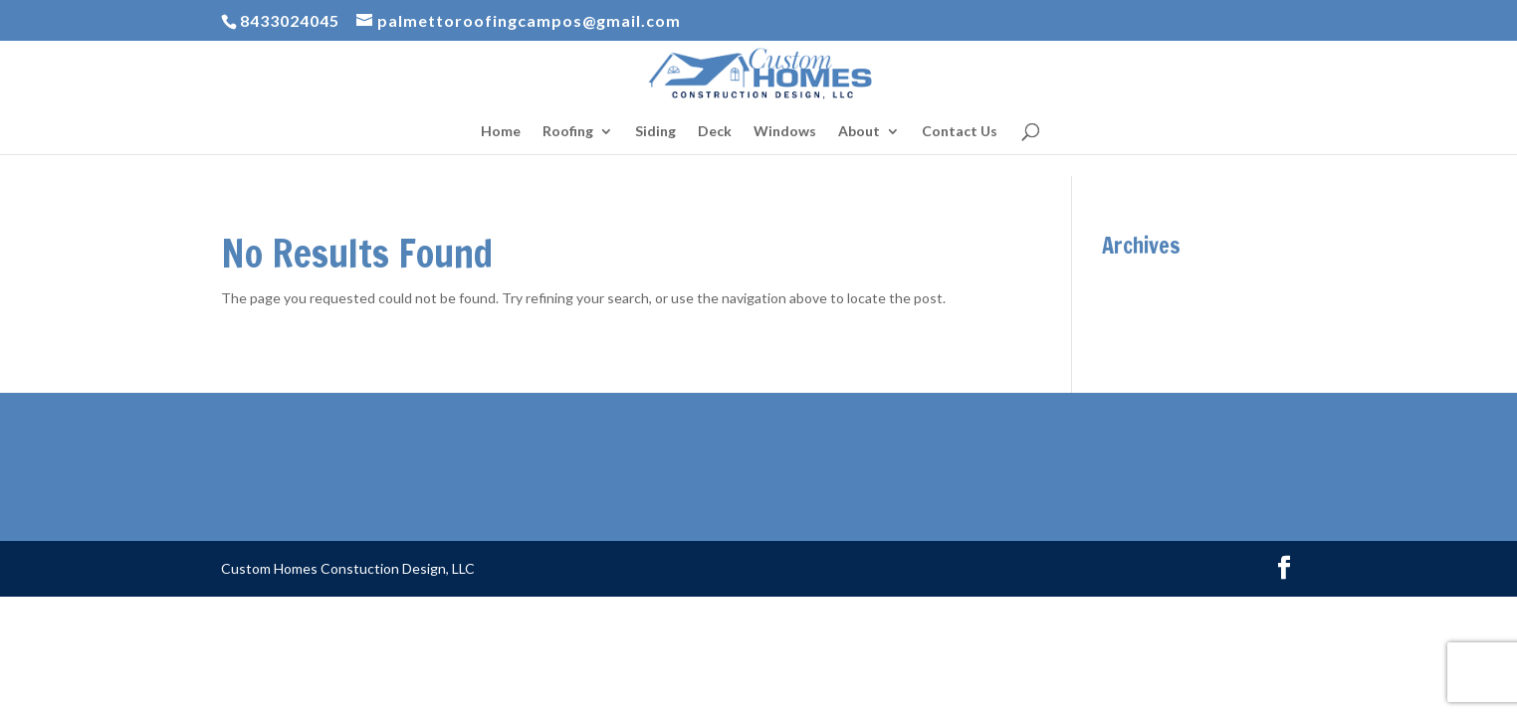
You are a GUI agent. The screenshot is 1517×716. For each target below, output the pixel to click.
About (859, 131)
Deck (715, 131)
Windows (785, 131)
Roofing (567, 131)
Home (501, 131)
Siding (655, 131)
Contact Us (959, 131)
